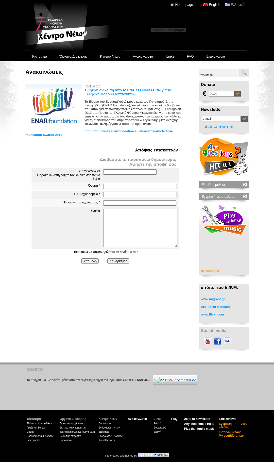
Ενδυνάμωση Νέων (109, 427)
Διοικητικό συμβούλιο (71, 423)
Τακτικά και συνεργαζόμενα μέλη (77, 431)
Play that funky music (199, 428)
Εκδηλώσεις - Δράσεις (110, 436)
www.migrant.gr (213, 299)
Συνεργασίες (33, 440)
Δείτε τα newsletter (219, 126)
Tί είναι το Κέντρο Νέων (39, 423)
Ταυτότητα (39, 56)
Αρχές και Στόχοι (36, 427)
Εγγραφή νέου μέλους (218, 196)
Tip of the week (107, 440)
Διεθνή (157, 431)
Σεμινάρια (104, 431)
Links (170, 56)
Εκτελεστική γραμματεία (73, 427)
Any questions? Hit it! (199, 424)
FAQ (190, 56)
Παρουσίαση (105, 423)
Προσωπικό (66, 440)
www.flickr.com (212, 314)
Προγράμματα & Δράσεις (40, 436)
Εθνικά (157, 423)
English (211, 5)
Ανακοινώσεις (143, 56)
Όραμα (30, 431)
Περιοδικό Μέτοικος (215, 307)
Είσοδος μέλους (214, 185)
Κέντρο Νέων (110, 56)
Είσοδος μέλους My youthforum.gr (231, 433)
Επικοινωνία (215, 56)
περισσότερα (210, 271)
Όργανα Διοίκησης (73, 56)
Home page (181, 5)
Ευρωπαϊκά (160, 427)
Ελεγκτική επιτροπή (70, 436)
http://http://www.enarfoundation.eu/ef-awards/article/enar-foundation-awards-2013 (99, 133)
